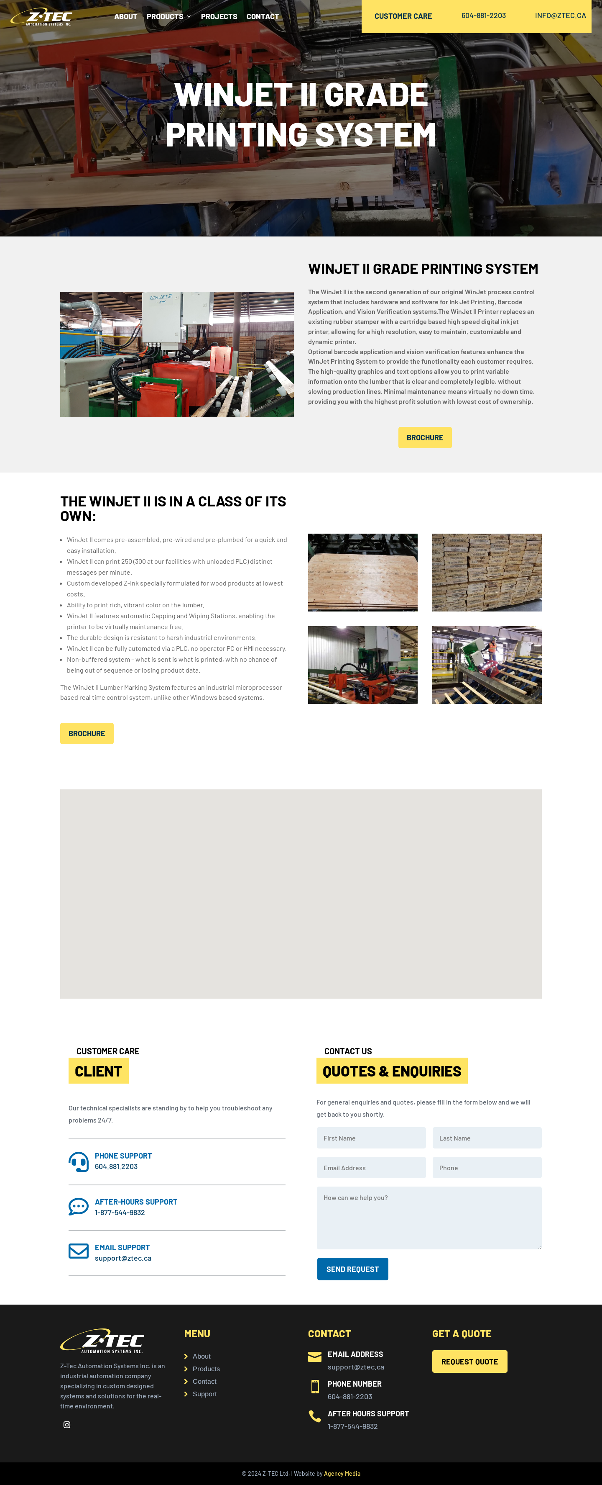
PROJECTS (219, 17)
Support (205, 1394)
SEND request (353, 1269)
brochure (425, 437)
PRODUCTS (165, 17)
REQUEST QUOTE (469, 1361)
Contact (205, 1382)
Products (206, 1369)
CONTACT (263, 17)
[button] (152, 961)
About (126, 17)
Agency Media (342, 1473)
